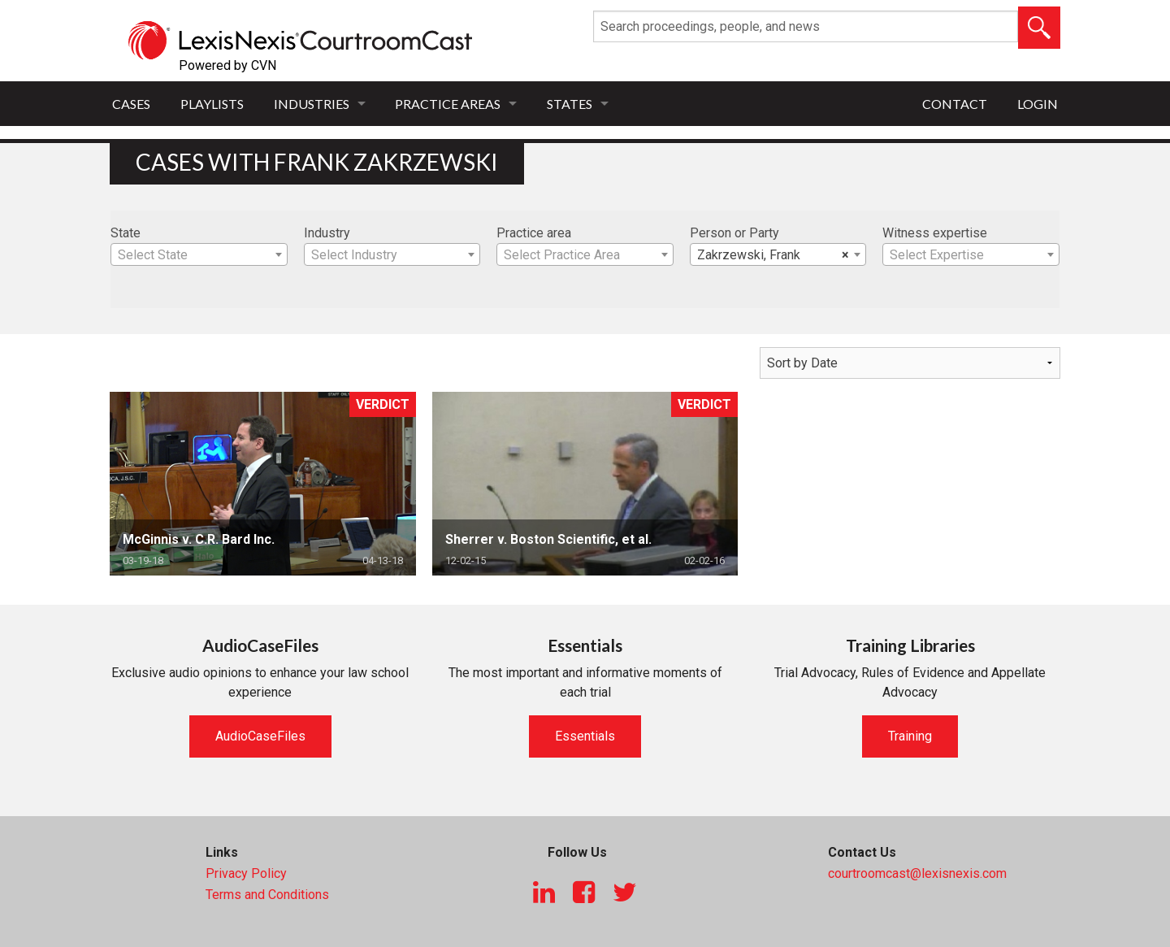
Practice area (533, 233)
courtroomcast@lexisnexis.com (917, 873)
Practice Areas (447, 103)
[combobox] (199, 254)
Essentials (585, 736)
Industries (311, 103)
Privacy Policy (246, 873)
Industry (327, 233)
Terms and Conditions (267, 894)
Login (1037, 103)
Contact (954, 103)
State (125, 233)
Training (910, 736)
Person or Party (734, 233)
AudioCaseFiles (260, 736)
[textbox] (199, 255)
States (569, 103)
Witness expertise (934, 233)
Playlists (212, 103)
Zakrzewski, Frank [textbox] (773, 255)
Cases (131, 103)
